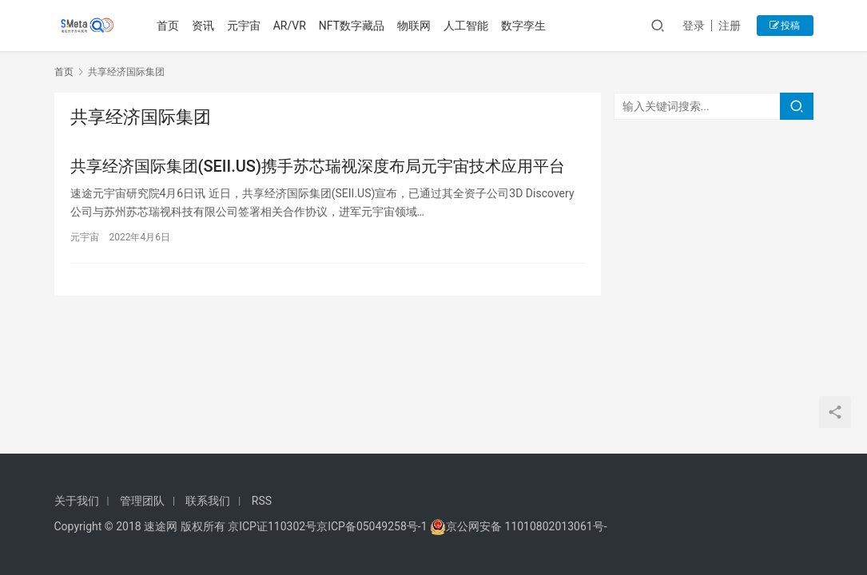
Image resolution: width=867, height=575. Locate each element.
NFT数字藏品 (351, 25)
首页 (168, 25)
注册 (729, 25)
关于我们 (76, 500)
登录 (693, 25)
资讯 (203, 25)
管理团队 (142, 500)
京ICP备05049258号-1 (373, 526)
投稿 (785, 25)
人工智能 (466, 25)
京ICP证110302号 (272, 526)
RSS (262, 500)
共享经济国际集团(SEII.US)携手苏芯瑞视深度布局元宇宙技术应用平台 (317, 166)
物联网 (415, 25)
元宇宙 (243, 25)
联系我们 (207, 500)
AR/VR (289, 25)
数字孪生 (524, 25)
